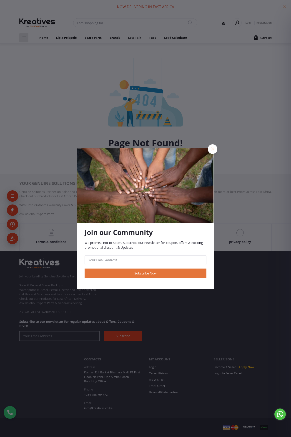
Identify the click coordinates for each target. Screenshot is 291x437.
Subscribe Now (145, 273)
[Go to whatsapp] (280, 414)
